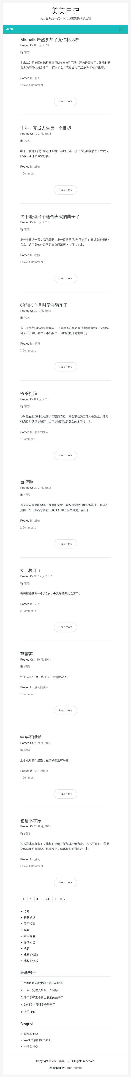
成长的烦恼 (41, 771)
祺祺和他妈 (31, 1034)
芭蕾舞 (26, 654)
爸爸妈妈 (29, 917)
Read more (65, 101)
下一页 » (59, 899)
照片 (26, 911)
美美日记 (65, 11)
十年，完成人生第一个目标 (45, 128)
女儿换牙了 (31, 570)
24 (47, 899)
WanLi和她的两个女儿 (37, 1040)
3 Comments (28, 350)
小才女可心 (31, 1046)
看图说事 (29, 923)
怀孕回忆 (29, 942)
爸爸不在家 (31, 820)
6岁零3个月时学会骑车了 (44, 305)
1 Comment (27, 173)
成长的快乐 (41, 432)
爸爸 (27, 52)
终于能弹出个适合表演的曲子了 (50, 216)
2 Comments (28, 527)
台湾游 (26, 481)
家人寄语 (29, 936)
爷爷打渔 (28, 393)
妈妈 (27, 494)
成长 (37, 78)
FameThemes (73, 1068)
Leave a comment (31, 85)
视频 (37, 255)
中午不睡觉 (31, 737)
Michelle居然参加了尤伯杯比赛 (49, 39)
